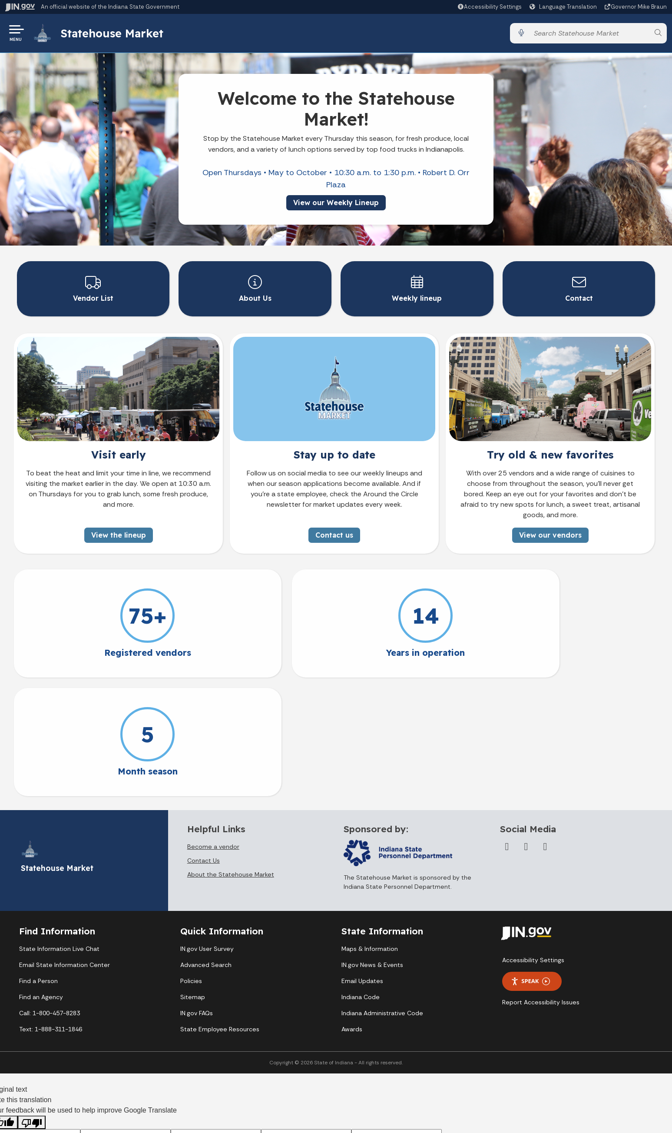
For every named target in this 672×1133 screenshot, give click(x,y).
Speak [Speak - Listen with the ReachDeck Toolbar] (530, 862)
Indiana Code (360, 878)
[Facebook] (507, 727)
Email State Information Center (64, 846)
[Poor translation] (32, 1003)
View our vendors (550, 534)
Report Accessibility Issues (540, 883)
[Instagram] (545, 727)
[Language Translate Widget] (564, 7)
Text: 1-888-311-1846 (50, 910)
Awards (351, 910)
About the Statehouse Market (230, 755)
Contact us (334, 534)
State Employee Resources (219, 910)
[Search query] (589, 34)
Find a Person (38, 862)
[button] (489, 7)
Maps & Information (369, 830)
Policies (191, 862)
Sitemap (192, 878)
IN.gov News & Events (372, 846)
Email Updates (362, 862)
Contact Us (203, 741)
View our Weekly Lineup (336, 205)
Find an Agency (41, 878)
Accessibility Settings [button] (533, 841)
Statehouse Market (114, 34)
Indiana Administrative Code (382, 894)
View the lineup (118, 534)
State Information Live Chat (59, 830)
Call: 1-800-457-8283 (49, 894)
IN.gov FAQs (196, 894)
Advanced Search (206, 846)
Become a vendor (213, 727)
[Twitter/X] (526, 727)
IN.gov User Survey (207, 830)
